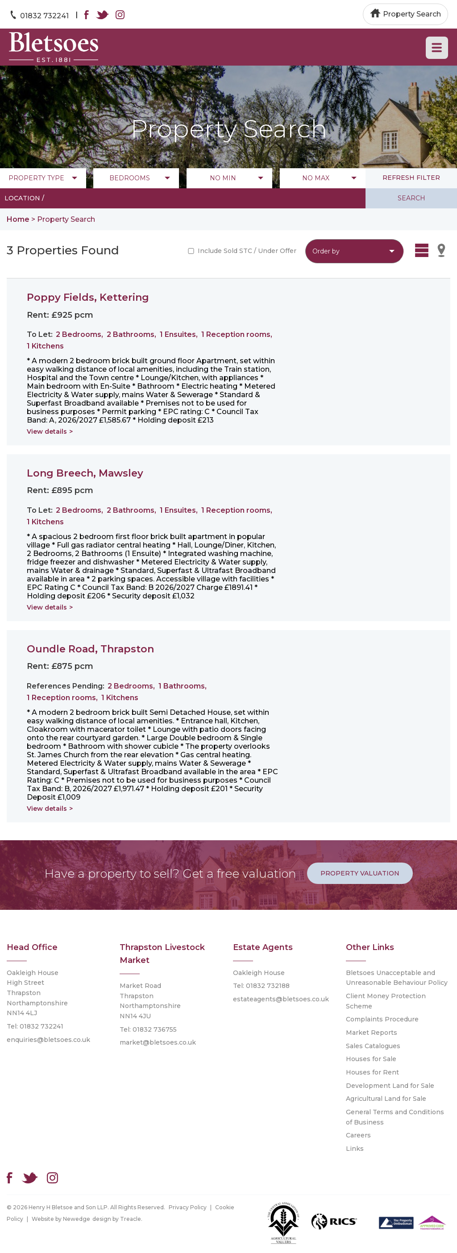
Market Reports (371, 1033)
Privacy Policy (188, 1207)
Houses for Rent (372, 1072)
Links (355, 1149)
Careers (358, 1135)
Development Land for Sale (390, 1086)
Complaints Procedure (382, 1019)
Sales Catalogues (373, 1046)
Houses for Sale (371, 1059)
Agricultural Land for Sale (386, 1099)
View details (47, 431)
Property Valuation (359, 873)
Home (18, 219)
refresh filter (411, 178)
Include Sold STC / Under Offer (247, 251)
